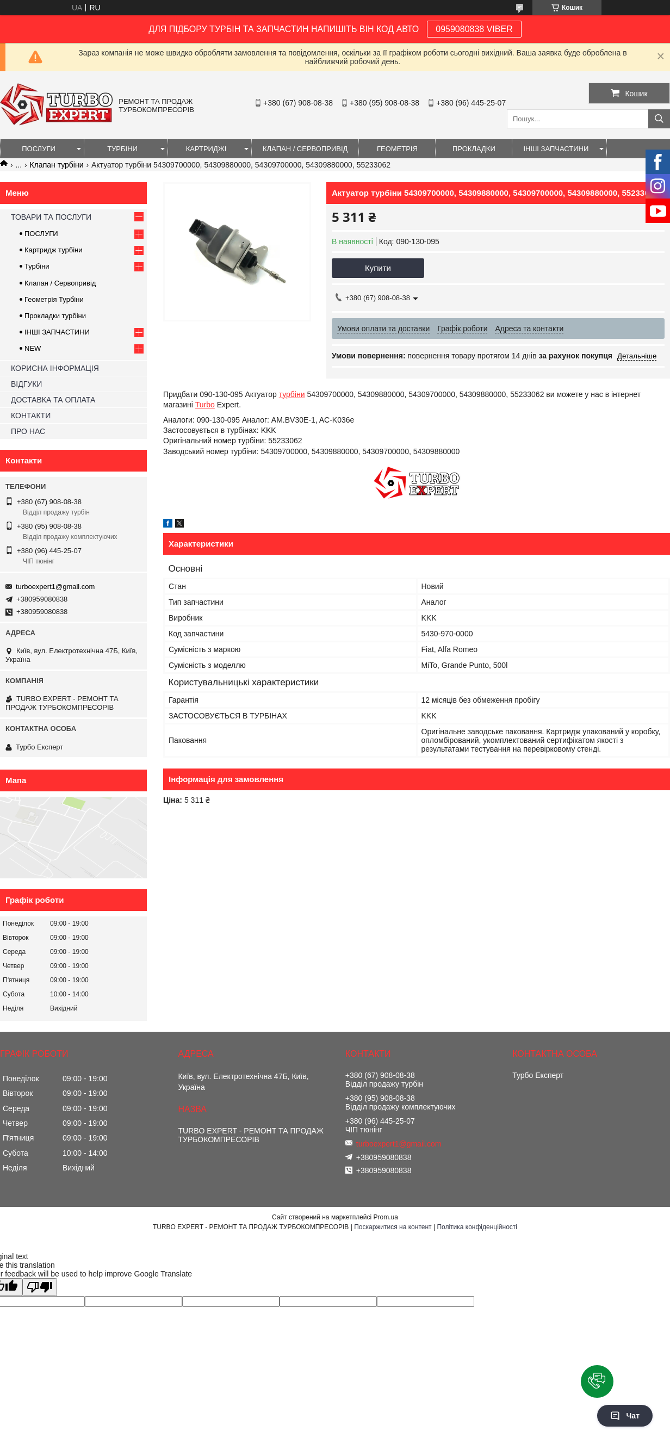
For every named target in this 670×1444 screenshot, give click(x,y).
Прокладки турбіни (55, 316)
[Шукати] (659, 118)
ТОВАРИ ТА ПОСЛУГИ (51, 217)
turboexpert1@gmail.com (55, 586)
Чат (625, 1416)
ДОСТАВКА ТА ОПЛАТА (53, 399)
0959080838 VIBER (474, 29)
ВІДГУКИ (26, 384)
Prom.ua (386, 1217)
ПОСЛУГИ (38, 149)
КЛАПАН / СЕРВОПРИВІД (305, 149)
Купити (378, 267)
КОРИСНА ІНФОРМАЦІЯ (55, 368)
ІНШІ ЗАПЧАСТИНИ (555, 149)
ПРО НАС (28, 431)
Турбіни (36, 266)
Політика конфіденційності (477, 1227)
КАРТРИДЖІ (206, 149)
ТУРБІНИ (122, 149)
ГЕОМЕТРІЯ (397, 149)
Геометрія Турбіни (54, 299)
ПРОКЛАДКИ (473, 149)
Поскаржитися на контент (392, 1227)
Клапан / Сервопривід (60, 283)
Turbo (205, 404)
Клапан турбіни (57, 164)
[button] (597, 1381)
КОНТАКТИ (31, 415)
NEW (32, 348)
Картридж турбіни (53, 250)
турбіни (292, 394)
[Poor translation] (39, 1287)
